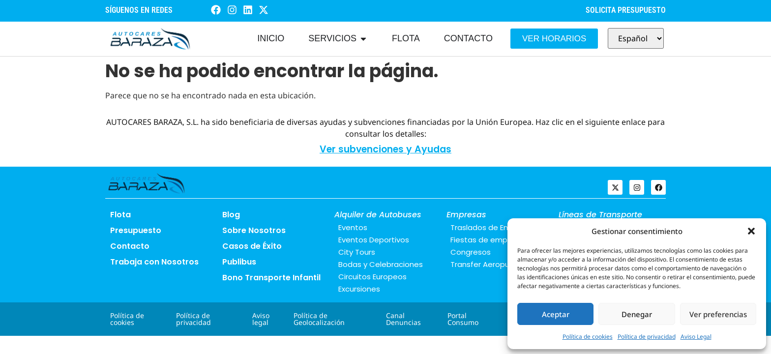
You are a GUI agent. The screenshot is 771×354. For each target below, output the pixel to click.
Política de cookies (588, 336)
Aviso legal (260, 319)
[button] (751, 231)
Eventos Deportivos (373, 240)
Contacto (129, 246)
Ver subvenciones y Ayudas (385, 149)
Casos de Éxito (252, 246)
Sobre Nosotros (254, 230)
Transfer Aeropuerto (487, 264)
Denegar (637, 314)
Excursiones (359, 289)
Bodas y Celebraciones (380, 264)
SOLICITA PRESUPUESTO (626, 10)
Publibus (239, 261)
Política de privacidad (647, 336)
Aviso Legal (696, 336)
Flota (120, 214)
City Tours (356, 252)
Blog (231, 214)
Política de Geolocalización (319, 319)
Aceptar (555, 314)
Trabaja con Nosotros (154, 261)
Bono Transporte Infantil (271, 277)
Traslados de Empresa (491, 227)
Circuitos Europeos (372, 276)
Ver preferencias (718, 314)
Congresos (470, 252)
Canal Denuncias (403, 319)
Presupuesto (135, 230)
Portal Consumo (462, 319)
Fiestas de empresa (487, 240)
